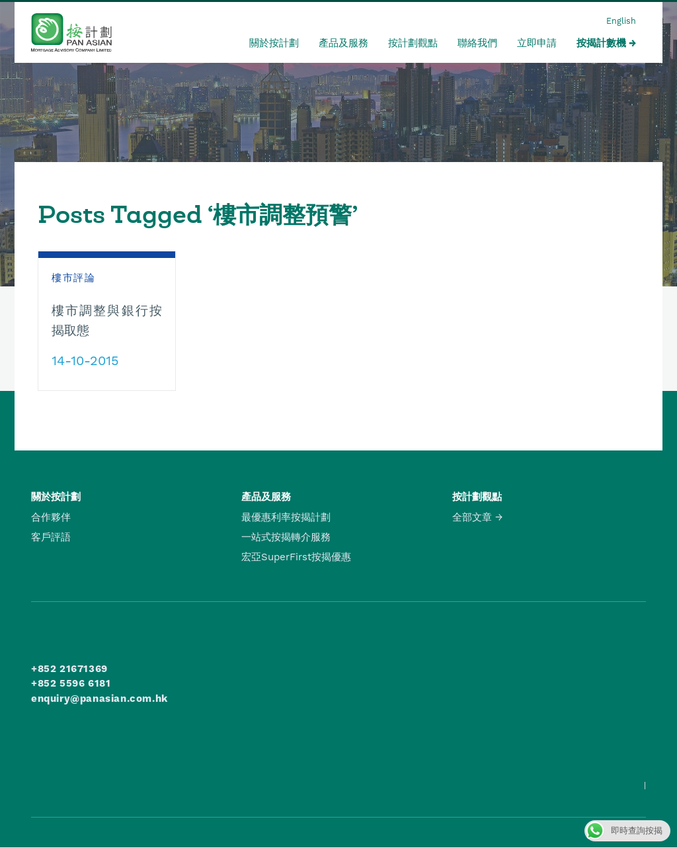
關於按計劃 (274, 43)
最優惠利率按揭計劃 (286, 517)
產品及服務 (343, 43)
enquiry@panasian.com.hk (99, 698)
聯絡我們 (477, 43)
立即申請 (537, 43)
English (621, 21)
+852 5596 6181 (70, 683)
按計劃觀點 (413, 43)
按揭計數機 (601, 43)
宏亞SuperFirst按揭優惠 (296, 557)
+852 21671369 (69, 669)
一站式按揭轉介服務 (286, 537)
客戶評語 (51, 537)
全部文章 (472, 517)
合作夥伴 (51, 517)
